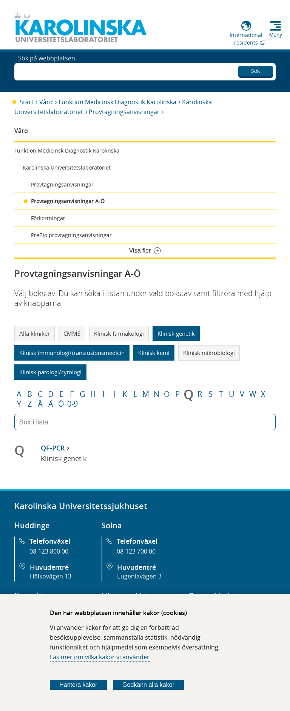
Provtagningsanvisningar (124, 112)
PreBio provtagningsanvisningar (71, 235)
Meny (275, 35)
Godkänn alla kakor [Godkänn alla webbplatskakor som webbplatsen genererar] (148, 685)
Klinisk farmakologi (119, 333)
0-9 (72, 404)
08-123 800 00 (48, 551)
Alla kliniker (34, 333)
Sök (255, 69)
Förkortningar (48, 218)
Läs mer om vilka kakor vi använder (100, 657)
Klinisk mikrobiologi (209, 352)
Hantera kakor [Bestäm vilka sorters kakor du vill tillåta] (78, 685)
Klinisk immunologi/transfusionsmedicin (72, 352)
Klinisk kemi (154, 352)
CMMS (71, 333)
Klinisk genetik (176, 333)
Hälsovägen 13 (50, 576)
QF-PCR (53, 447)
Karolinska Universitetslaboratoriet (67, 167)
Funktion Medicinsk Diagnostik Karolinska (117, 102)
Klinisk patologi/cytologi (50, 372)
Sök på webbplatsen (46, 71)
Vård (46, 102)
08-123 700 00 (136, 551)
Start (27, 102)
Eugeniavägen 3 (139, 576)
